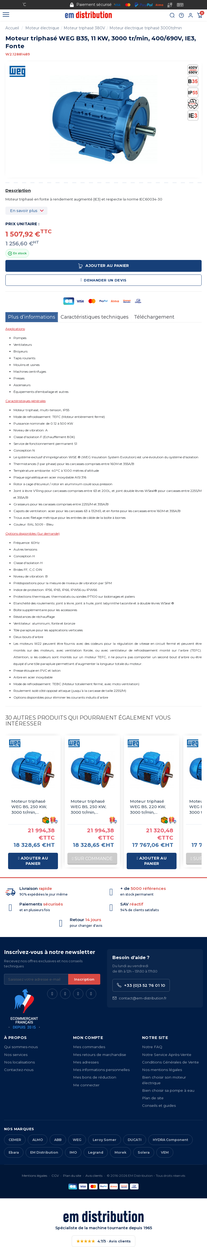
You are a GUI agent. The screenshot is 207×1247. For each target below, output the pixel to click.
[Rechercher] (172, 15)
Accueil (12, 28)
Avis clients (93, 1176)
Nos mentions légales (162, 1070)
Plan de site (153, 1098)
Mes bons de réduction (94, 1077)
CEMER (15, 1140)
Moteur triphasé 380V (84, 28)
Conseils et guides (159, 1105)
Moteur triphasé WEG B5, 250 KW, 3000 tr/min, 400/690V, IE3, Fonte (32, 807)
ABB (57, 1140)
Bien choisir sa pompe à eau (168, 1090)
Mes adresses (86, 1062)
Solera (144, 1152)
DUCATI (135, 1140)
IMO (73, 1152)
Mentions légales (34, 1176)
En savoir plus (23, 210)
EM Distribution (44, 1152)
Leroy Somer (104, 1140)
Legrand (95, 1152)
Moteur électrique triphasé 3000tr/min (145, 28)
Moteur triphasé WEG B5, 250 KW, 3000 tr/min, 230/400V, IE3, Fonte (92, 807)
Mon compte (88, 1037)
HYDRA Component (170, 1140)
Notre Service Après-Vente (166, 1054)
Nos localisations (19, 1062)
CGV (55, 1176)
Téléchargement (154, 317)
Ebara (14, 1152)
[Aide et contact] (181, 15)
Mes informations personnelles (101, 1070)
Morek (120, 1152)
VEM (165, 1152)
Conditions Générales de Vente (170, 1062)
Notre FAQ (152, 1047)
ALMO (37, 1140)
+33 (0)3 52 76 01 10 (141, 985)
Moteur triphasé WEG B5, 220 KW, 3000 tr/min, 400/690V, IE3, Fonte (151, 807)
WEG (77, 1140)
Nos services (15, 1054)
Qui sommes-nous (21, 1047)
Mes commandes (89, 1047)
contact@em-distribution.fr (139, 998)
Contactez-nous (18, 1070)
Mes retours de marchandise (99, 1054)
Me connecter (86, 1085)
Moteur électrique (42, 28)
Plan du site (72, 1176)
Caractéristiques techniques (95, 317)
